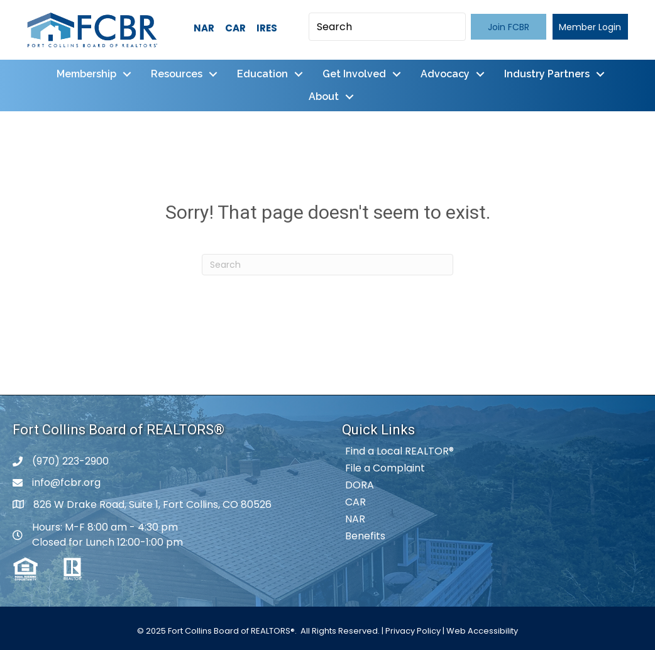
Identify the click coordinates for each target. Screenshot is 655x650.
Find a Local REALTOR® (399, 451)
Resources (176, 74)
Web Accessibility (482, 631)
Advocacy (445, 74)
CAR (235, 28)
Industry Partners (547, 74)
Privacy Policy (413, 631)
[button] (508, 27)
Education (262, 74)
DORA (359, 485)
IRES (266, 28)
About (324, 96)
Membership (86, 74)
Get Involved (354, 74)
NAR (204, 28)
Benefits (365, 536)
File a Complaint (385, 468)
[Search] (327, 264)
